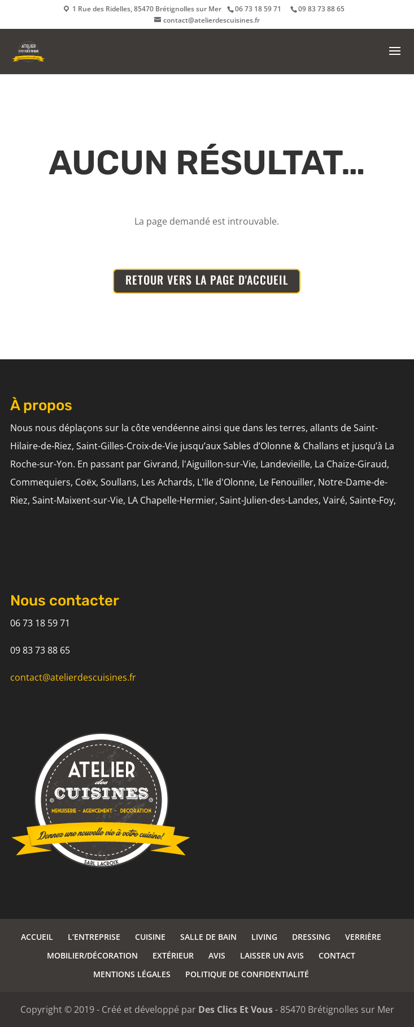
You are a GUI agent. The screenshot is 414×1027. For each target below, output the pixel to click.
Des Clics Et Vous (235, 1009)
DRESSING (311, 936)
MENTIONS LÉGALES (132, 974)
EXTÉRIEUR (173, 955)
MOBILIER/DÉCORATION (92, 955)
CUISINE (150, 936)
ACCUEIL (37, 936)
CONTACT (337, 955)
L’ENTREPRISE (94, 936)
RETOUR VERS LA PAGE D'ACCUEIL (206, 279)
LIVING (264, 936)
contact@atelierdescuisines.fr (73, 677)
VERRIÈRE (363, 936)
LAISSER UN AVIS (272, 955)
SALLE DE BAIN (208, 936)
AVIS (216, 955)
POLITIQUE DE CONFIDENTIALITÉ (247, 974)
